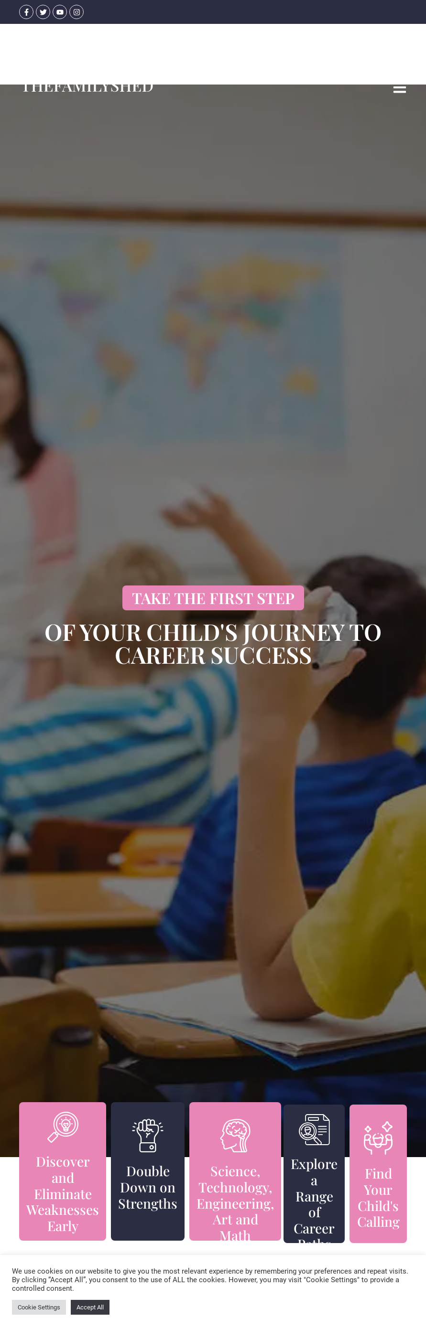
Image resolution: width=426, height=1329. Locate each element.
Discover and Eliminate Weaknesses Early (62, 1193)
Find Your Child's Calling (378, 1197)
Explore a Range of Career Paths (314, 1204)
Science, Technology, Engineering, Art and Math (235, 1203)
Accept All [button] (90, 1307)
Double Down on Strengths (147, 1187)
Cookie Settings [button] (39, 1307)
